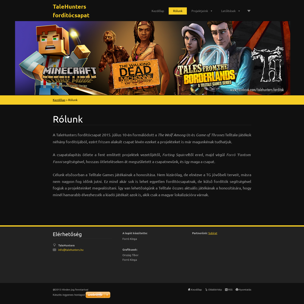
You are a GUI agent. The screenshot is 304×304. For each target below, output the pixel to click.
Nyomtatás (245, 289)
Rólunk (177, 11)
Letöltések (228, 11)
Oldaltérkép (215, 289)
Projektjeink (199, 11)
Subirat (212, 233)
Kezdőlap (158, 11)
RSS (230, 289)
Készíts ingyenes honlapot (69, 294)
